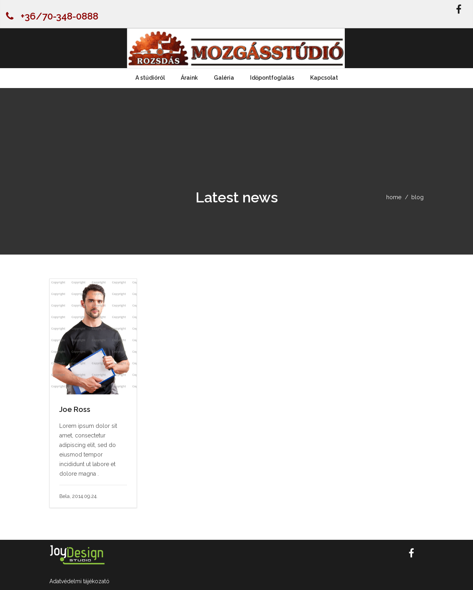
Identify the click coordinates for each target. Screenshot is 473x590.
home (393, 197)
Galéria (224, 77)
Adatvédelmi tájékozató (79, 581)
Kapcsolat (324, 77)
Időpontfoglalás (272, 77)
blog (417, 197)
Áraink (189, 77)
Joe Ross (74, 409)
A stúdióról (150, 77)
